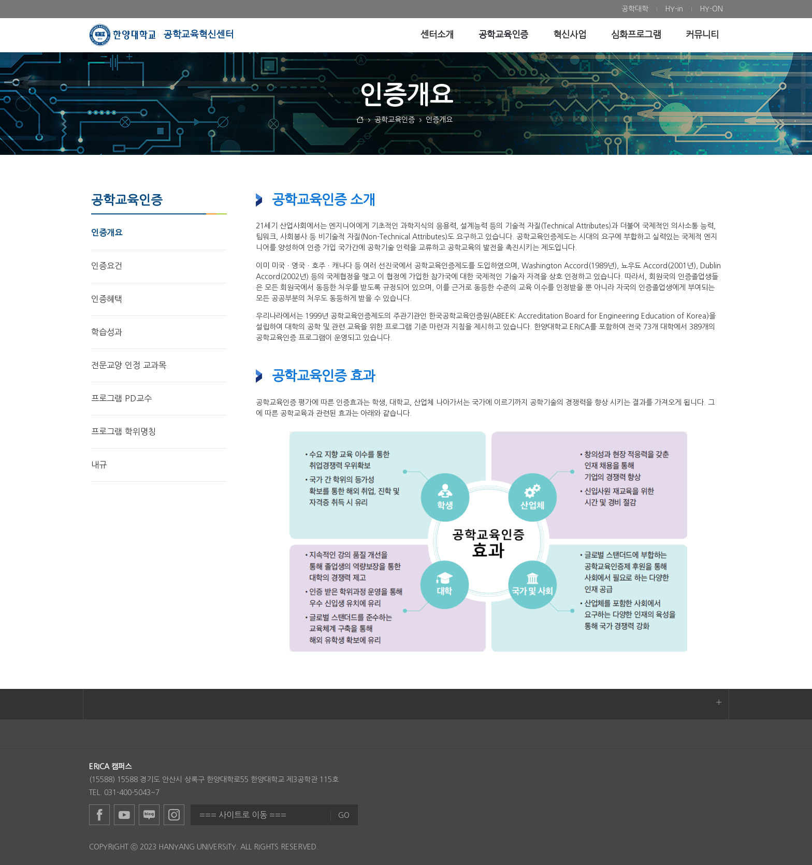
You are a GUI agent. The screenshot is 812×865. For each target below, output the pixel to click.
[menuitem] (635, 9)
